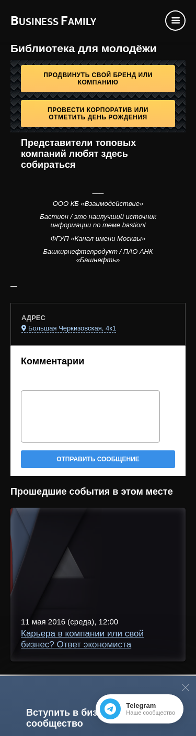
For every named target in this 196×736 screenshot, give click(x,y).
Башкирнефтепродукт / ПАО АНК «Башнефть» (98, 256)
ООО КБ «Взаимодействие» (98, 203)
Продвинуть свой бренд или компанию (98, 78)
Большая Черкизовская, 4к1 (72, 328)
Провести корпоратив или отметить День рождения (98, 113)
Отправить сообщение (98, 459)
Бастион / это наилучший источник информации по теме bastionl (98, 221)
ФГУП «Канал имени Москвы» (98, 238)
